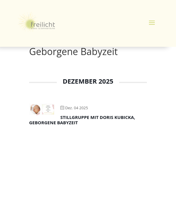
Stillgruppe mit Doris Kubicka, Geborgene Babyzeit (82, 119)
